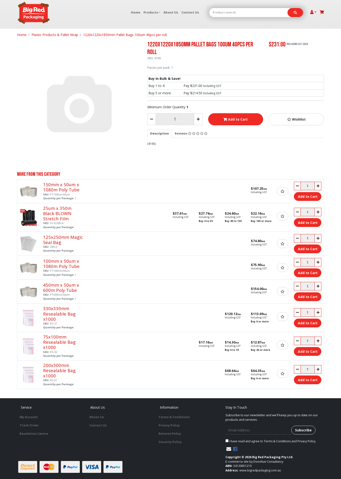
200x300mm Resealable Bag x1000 (59, 370)
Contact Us (190, 12)
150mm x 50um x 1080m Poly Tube (61, 187)
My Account (29, 417)
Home (135, 12)
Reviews (191, 133)
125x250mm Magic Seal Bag (63, 239)
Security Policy (170, 442)
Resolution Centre (34, 433)
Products (151, 12)
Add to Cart (235, 119)
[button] (296, 119)
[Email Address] (258, 430)
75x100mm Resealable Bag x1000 (59, 342)
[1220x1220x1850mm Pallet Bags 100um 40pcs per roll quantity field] (175, 119)
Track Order (29, 425)
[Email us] (228, 449)
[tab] (159, 133)
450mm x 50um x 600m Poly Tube (61, 287)
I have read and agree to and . (270, 441)
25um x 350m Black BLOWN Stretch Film (57, 213)
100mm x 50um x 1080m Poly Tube (61, 263)
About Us (170, 12)
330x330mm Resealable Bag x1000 (59, 313)
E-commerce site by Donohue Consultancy (254, 462)
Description (159, 133)
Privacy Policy (169, 425)
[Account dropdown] (313, 12)
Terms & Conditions (174, 417)
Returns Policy (170, 433)
